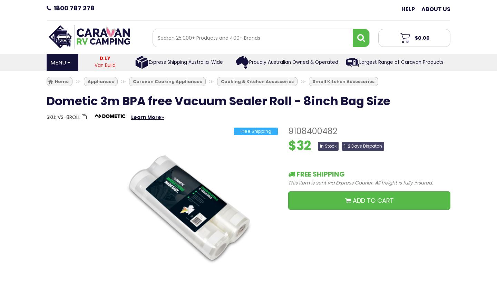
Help (408, 9)
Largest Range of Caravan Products (401, 62)
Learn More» (147, 117)
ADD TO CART (369, 200)
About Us (435, 9)
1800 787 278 (74, 8)
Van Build (105, 62)
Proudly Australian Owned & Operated (293, 62)
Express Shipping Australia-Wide (186, 62)
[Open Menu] (62, 62)
